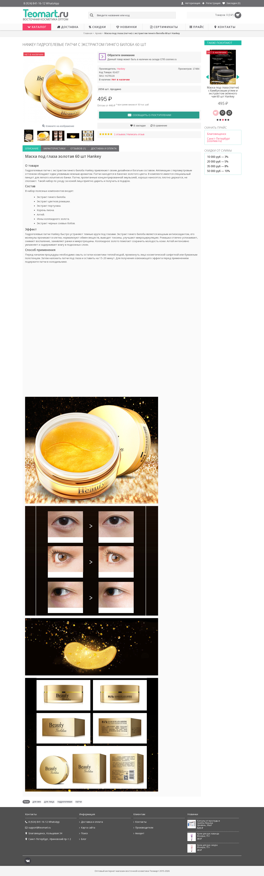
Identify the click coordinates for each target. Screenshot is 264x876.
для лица (49, 801)
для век (36, 801)
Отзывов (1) (78, 148)
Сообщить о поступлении (149, 115)
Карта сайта (87, 827)
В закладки (140, 125)
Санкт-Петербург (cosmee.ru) (218, 140)
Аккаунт (138, 833)
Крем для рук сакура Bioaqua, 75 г (207, 846)
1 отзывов (119, 134)
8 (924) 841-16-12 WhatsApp (42, 822)
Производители (143, 827)
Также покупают (219, 43)
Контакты (139, 822)
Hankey (121, 68)
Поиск (83, 833)
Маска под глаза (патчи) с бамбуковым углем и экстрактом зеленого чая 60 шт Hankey (223, 92)
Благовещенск (216, 134)
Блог (82, 839)
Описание (31, 148)
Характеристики (54, 148)
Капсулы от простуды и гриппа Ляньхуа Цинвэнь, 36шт (208, 823)
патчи (79, 801)
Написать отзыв (135, 134)
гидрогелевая (64, 801)
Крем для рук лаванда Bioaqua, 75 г (208, 835)
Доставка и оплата (104, 148)
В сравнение (160, 125)
